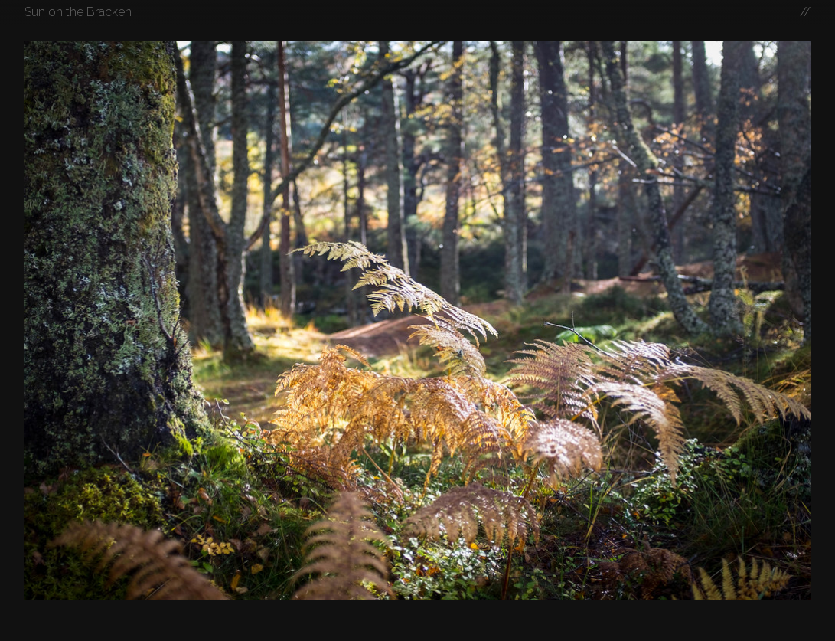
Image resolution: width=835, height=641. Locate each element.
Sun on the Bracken (78, 12)
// (805, 12)
